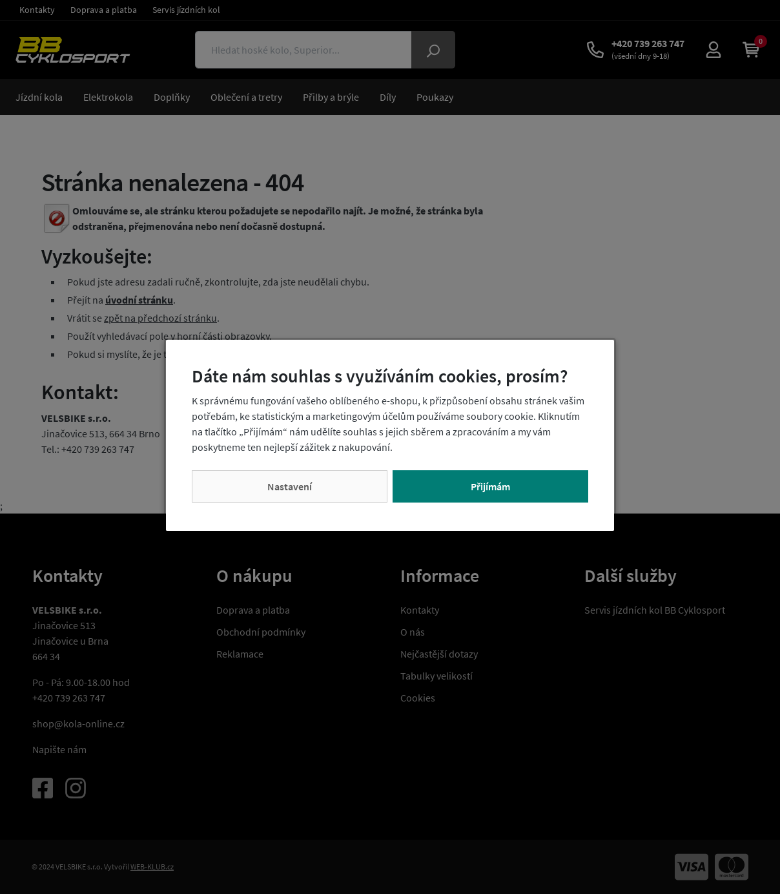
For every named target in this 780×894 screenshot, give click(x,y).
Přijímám (490, 486)
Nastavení (289, 486)
